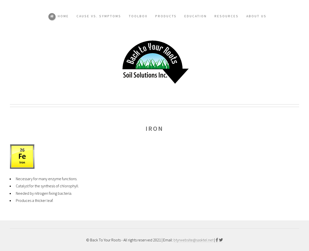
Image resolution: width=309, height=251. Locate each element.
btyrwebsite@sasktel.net (193, 239)
